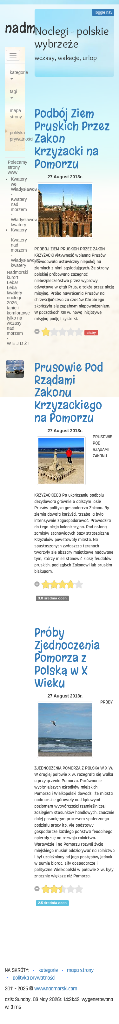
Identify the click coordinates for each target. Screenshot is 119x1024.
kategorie (17, 75)
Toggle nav (103, 12)
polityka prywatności (17, 136)
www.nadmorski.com (55, 988)
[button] (7, 369)
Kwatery (19, 229)
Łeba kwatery (14, 290)
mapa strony (16, 113)
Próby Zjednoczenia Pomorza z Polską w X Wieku (67, 657)
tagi (13, 94)
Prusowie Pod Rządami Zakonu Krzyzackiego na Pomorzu (68, 392)
